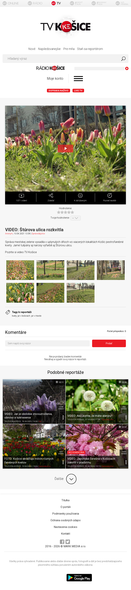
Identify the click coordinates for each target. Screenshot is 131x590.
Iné (40, 421)
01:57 (122, 426)
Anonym (9, 233)
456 (124, 408)
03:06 (122, 382)
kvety (14, 315)
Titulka (65, 500)
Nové (31, 49)
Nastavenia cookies (65, 527)
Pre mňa (69, 49)
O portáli (66, 507)
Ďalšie (65, 479)
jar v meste (36, 315)
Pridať (109, 343)
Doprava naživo (58, 90)
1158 (61, 408)
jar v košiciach (24, 315)
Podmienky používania (65, 513)
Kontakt (65, 533)
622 (61, 453)
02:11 (59, 382)
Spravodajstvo (38, 233)
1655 (124, 453)
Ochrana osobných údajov (65, 520)
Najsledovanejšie (49, 49)
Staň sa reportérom (90, 49)
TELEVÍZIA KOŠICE (12, 421)
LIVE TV (78, 90)
